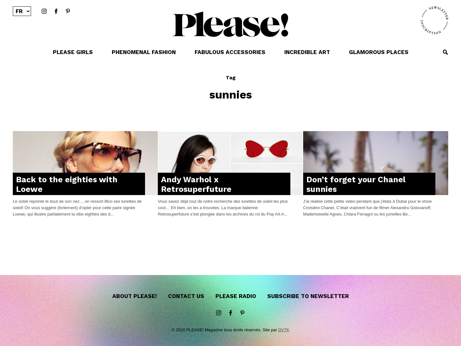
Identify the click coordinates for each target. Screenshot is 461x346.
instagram (44, 11)
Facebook (56, 11)
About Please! (134, 296)
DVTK (283, 329)
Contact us (186, 296)
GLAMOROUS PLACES (378, 52)
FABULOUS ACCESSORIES (230, 52)
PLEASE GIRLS (73, 52)
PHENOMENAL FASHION (144, 52)
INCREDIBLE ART (307, 52)
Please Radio (235, 296)
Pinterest (68, 11)
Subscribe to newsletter (308, 296)
